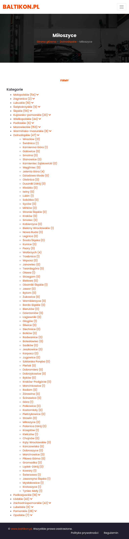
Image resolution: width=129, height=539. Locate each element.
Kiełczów (30, 434)
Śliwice (30, 325)
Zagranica (24, 99)
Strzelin (30, 418)
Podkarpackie (26, 495)
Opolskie (22, 515)
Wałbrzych (32, 252)
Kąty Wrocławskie (37, 442)
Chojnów (31, 438)
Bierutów (31, 309)
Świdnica (31, 143)
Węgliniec (32, 167)
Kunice (29, 244)
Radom (30, 390)
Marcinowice (34, 454)
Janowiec (31, 264)
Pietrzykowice (34, 414)
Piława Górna (34, 459)
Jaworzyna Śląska (37, 479)
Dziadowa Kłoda (36, 176)
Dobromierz (33, 370)
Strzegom (31, 277)
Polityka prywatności (84, 533)
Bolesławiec (33, 341)
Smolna (30, 155)
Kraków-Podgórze (37, 382)
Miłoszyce (31, 422)
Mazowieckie (27, 127)
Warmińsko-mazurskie (32, 131)
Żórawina (31, 394)
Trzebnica (31, 256)
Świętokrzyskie (26, 107)
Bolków (30, 333)
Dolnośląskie (68, 42)
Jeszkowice (32, 349)
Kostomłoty (33, 410)
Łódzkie (22, 499)
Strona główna (46, 42)
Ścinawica (32, 398)
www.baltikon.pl (21, 529)
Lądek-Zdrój (33, 467)
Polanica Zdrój (35, 426)
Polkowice (32, 406)
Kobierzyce (32, 224)
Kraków (30, 216)
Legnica (30, 236)
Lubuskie (23, 103)
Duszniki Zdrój (34, 184)
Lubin (28, 196)
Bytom (29, 293)
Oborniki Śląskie (35, 285)
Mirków (30, 208)
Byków (29, 378)
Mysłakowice (33, 483)
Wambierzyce (34, 301)
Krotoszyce (32, 487)
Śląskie (22, 111)
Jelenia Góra (34, 171)
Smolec (30, 220)
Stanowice (32, 159)
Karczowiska (33, 446)
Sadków (30, 345)
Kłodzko (30, 188)
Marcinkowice (34, 386)
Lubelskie (23, 507)
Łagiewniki (32, 317)
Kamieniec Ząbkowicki (40, 163)
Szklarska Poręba (36, 361)
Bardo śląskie (34, 305)
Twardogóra (33, 269)
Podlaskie (23, 123)
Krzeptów (31, 430)
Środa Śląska (34, 240)
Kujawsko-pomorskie (32, 115)
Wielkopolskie (27, 119)
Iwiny (28, 192)
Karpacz (30, 353)
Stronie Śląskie (35, 212)
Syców (29, 204)
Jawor (29, 289)
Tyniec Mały (32, 491)
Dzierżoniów (33, 313)
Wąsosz (30, 260)
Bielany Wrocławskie (38, 228)
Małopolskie (26, 95)
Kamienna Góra (35, 147)
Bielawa (30, 281)
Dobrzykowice (34, 374)
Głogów (30, 321)
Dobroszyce (33, 450)
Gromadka (32, 463)
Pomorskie (25, 511)
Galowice (31, 151)
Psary (29, 248)
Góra (28, 402)
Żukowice (31, 297)
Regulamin (111, 533)
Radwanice (32, 337)
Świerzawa (32, 475)
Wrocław (31, 139)
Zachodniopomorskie (32, 503)
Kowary (30, 471)
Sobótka (30, 200)
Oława (29, 273)
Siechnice (31, 329)
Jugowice (31, 357)
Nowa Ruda (33, 232)
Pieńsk (29, 366)
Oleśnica (31, 180)
